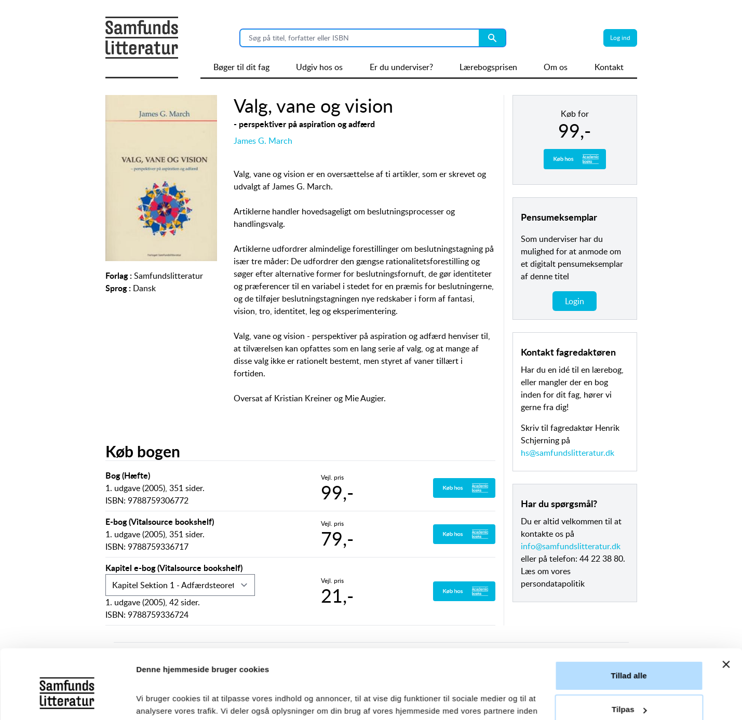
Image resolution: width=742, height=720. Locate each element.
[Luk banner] (726, 599)
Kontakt (609, 67)
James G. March (263, 140)
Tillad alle (628, 610)
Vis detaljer (157, 699)
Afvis (628, 678)
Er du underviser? (401, 67)
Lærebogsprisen (488, 67)
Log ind (620, 37)
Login (574, 301)
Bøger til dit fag (241, 67)
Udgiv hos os (319, 67)
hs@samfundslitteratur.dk (567, 452)
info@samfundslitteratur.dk (570, 546)
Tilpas (629, 644)
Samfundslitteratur (168, 275)
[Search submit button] (492, 38)
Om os (556, 67)
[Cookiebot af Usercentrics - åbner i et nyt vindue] (67, 700)
